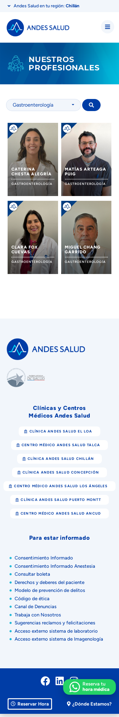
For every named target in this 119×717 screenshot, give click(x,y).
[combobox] (43, 105)
